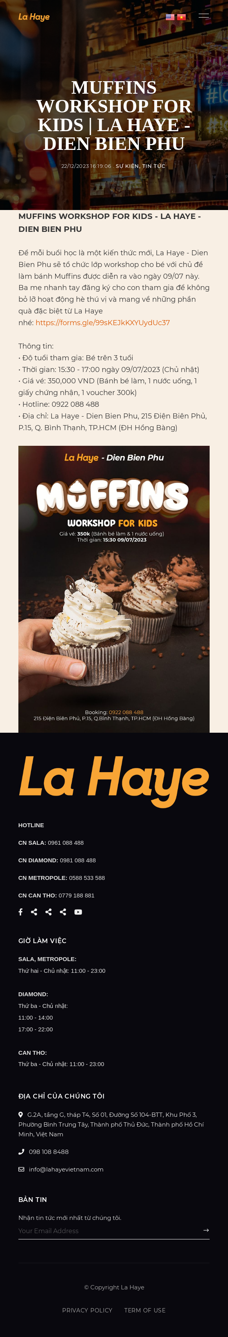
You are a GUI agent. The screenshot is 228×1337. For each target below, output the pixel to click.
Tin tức (153, 166)
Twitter (34, 911)
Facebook (20, 911)
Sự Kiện (127, 166)
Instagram (48, 911)
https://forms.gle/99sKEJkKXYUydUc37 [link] (103, 323)
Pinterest (63, 911)
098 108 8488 (43, 1151)
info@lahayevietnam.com (61, 1169)
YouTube (78, 911)
